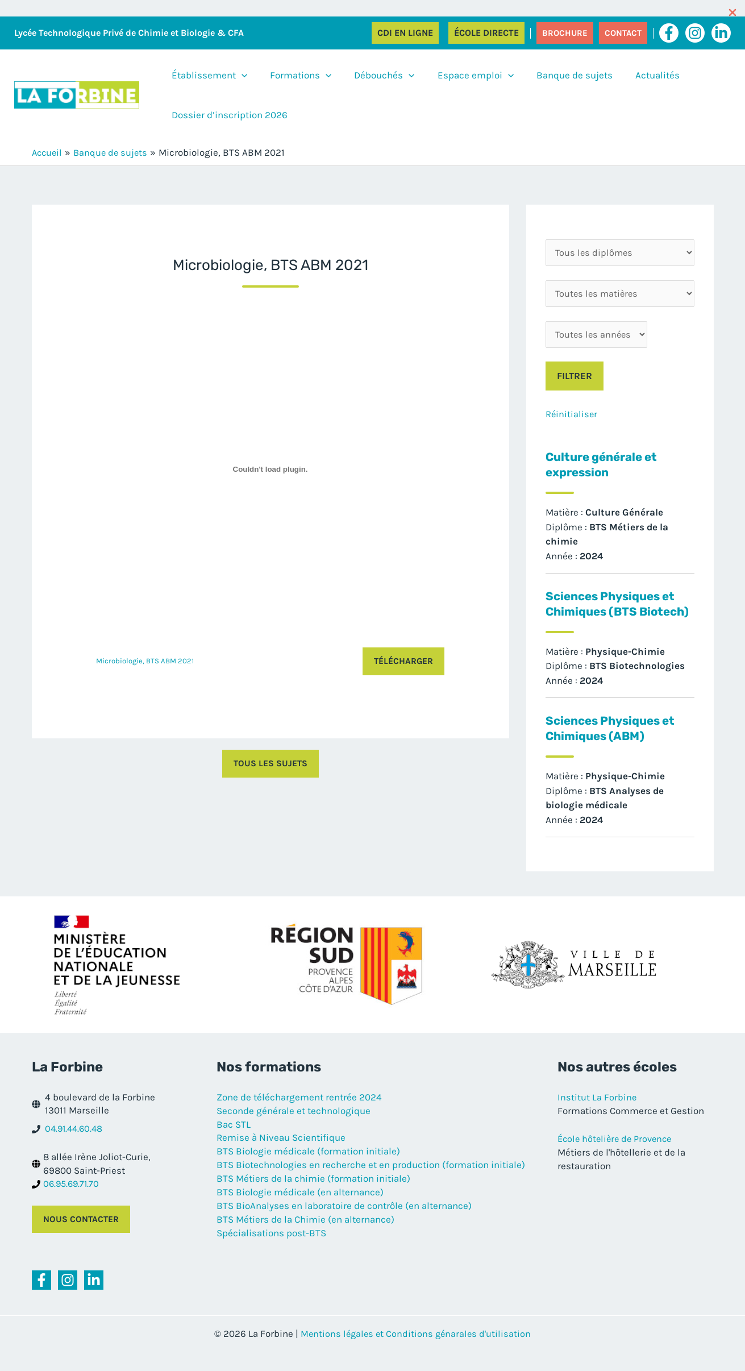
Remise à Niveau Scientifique (281, 1156)
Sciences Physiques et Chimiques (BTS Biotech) (614, 614)
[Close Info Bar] (732, 13)
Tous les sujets (270, 764)
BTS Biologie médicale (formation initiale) (308, 1169)
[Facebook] (669, 33)
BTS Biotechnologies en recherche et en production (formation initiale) (371, 1183)
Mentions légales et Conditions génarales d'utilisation (415, 1352)
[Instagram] (695, 33)
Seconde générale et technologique (294, 1129)
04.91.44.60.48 (75, 1147)
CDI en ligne (405, 32)
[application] (236, 75)
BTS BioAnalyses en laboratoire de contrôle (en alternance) (344, 1223)
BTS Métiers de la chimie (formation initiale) (313, 1196)
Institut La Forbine (597, 1115)
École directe (486, 32)
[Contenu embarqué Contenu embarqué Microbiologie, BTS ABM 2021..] (270, 469)
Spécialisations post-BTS (271, 1250)
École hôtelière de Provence (617, 1156)
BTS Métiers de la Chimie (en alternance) (305, 1237)
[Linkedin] (721, 33)
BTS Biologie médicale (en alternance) (300, 1210)
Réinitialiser (572, 417)
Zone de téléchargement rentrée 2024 (299, 1115)
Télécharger (403, 661)
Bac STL (234, 1142)
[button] (564, 33)
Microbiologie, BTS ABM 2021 (146, 661)
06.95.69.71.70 (72, 1202)
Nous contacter (81, 1237)
